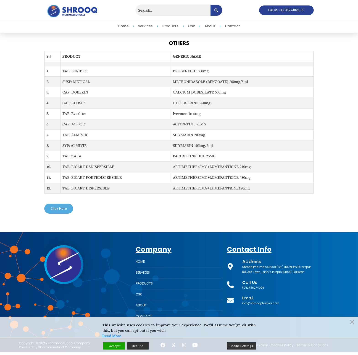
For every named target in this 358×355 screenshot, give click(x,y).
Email (248, 298)
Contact (232, 26)
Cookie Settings (241, 346)
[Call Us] (230, 285)
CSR (191, 26)
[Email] (230, 301)
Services (145, 26)
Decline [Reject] (138, 346)
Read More (111, 335)
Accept (114, 346)
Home (123, 26)
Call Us (250, 283)
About (210, 26)
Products (170, 26)
